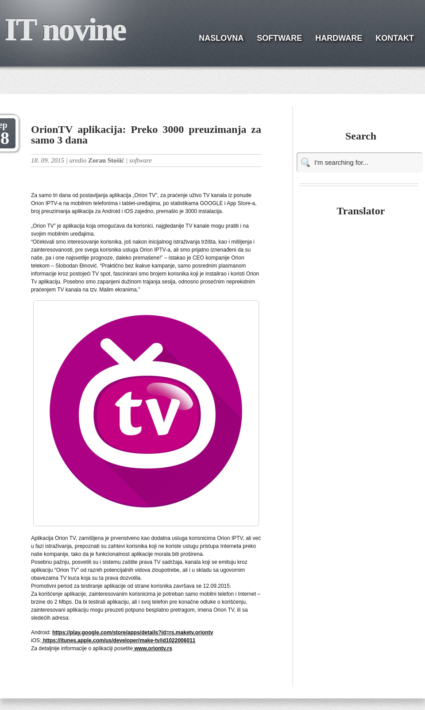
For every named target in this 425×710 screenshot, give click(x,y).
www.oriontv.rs (152, 648)
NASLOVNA (221, 38)
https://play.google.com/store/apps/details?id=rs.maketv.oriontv (132, 632)
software (140, 160)
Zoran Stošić (106, 160)
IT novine (64, 29)
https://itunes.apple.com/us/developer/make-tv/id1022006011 (118, 640)
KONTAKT (394, 38)
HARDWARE (338, 38)
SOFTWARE (279, 38)
